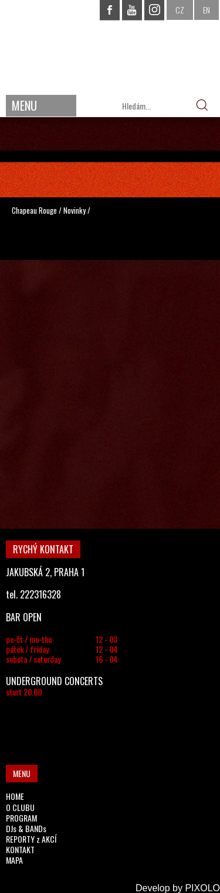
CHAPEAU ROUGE (110, 46)
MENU (24, 105)
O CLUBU (20, 807)
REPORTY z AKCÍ (31, 839)
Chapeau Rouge (34, 210)
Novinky (74, 210)
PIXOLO (202, 888)
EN (206, 10)
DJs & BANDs (26, 828)
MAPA (14, 860)
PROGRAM (21, 818)
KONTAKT (20, 849)
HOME (15, 796)
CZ (179, 10)
